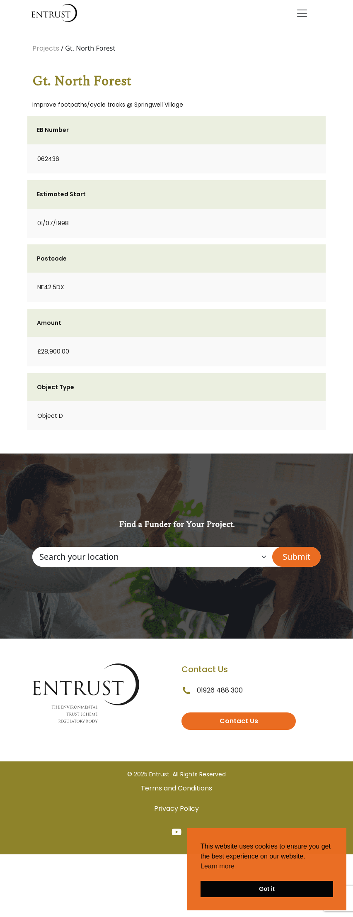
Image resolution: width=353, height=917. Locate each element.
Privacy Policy (176, 808)
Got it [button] (267, 888)
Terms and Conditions (176, 788)
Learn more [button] (218, 866)
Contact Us (239, 721)
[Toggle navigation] (302, 13)
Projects (45, 48)
